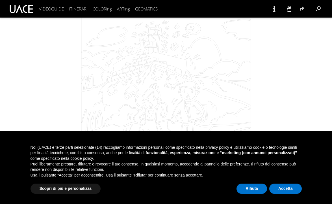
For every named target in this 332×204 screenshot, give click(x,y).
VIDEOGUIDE (51, 9)
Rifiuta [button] (252, 188)
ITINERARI (78, 9)
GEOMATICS (146, 9)
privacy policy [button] (217, 147)
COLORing (102, 9)
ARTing (123, 9)
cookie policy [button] (81, 158)
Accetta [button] (285, 188)
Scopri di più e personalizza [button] (66, 188)
